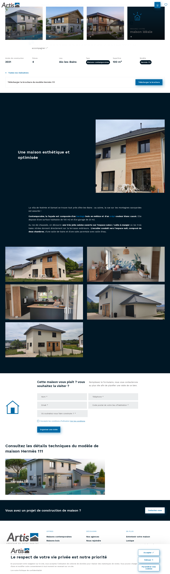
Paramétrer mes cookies (149, 568)
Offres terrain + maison (66, 5)
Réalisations (111, 5)
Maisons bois (53, 540)
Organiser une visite (49, 430)
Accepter (149, 553)
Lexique (130, 540)
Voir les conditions (77, 421)
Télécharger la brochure (149, 82)
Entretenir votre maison (138, 537)
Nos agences (92, 537)
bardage (80, 216)
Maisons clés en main (91, 5)
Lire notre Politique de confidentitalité (26, 570)
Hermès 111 (145, 62)
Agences (125, 5)
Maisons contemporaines (98, 62)
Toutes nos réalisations (17, 73)
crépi (112, 216)
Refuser (148, 560)
